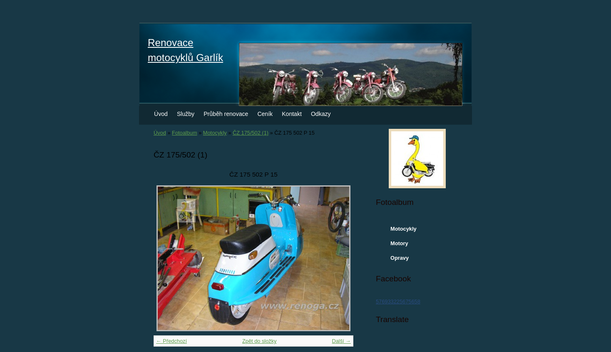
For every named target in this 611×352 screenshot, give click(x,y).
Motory (399, 243)
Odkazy (321, 114)
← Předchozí (171, 341)
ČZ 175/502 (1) (250, 133)
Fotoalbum (184, 133)
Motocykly (215, 133)
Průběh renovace (226, 114)
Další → (341, 341)
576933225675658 (398, 301)
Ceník (265, 114)
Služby (185, 114)
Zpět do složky (259, 341)
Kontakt (292, 114)
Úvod (161, 114)
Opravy (399, 258)
